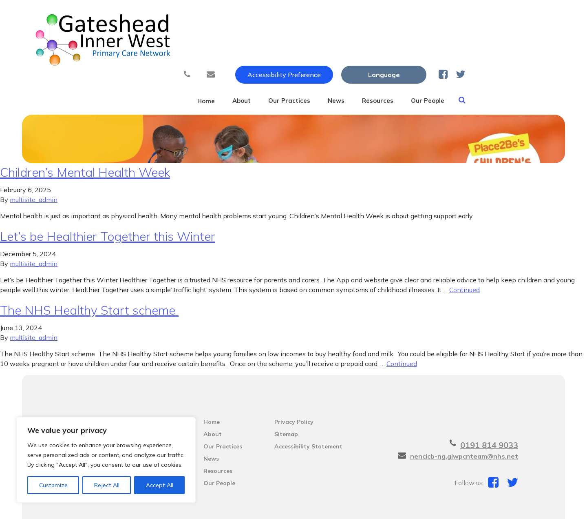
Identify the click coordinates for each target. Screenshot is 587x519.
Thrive (528, 506)
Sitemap (286, 397)
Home (236, 40)
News (392, 40)
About (280, 40)
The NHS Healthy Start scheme (89, 273)
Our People (502, 40)
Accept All (159, 485)
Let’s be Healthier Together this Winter (107, 199)
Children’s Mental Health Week (85, 135)
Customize (53, 485)
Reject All (106, 485)
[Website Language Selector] (469, 15)
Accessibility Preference (370, 15)
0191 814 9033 (489, 408)
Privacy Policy (293, 384)
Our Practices (337, 40)
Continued (464, 252)
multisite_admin (33, 162)
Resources (443, 40)
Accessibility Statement (308, 409)
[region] (106, 460)
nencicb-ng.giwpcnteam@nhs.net (464, 419)
